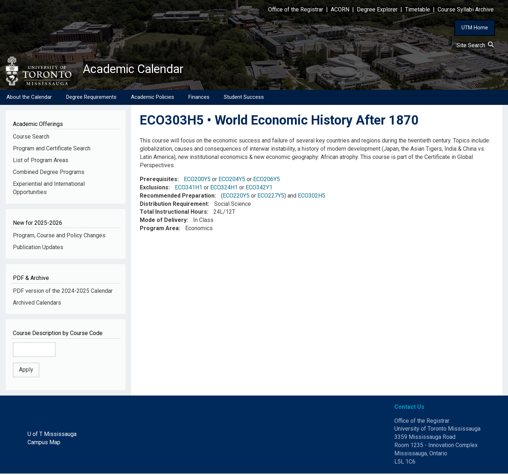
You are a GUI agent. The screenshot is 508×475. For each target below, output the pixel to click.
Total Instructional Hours (173, 213)
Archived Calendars (37, 303)
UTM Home (475, 27)
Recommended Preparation (177, 197)
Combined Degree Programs (48, 173)
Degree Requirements (91, 98)
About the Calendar (29, 98)
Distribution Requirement (174, 205)
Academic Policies (152, 98)
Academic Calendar (138, 69)
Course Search (31, 138)
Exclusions (154, 188)
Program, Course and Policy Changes (59, 236)
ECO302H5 (311, 197)
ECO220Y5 (236, 197)
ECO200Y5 (197, 180)
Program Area (159, 229)
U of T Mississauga (52, 435)
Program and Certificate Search (51, 149)
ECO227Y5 (270, 197)
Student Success (244, 98)
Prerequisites (158, 180)
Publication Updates (38, 248)
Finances (198, 98)
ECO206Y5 (266, 180)
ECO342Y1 (259, 188)
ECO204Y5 (231, 180)
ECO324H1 (224, 188)
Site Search (475, 45)
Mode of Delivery (163, 221)
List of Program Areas (40, 161)
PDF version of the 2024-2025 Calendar (63, 292)
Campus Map (44, 443)
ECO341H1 (188, 188)
